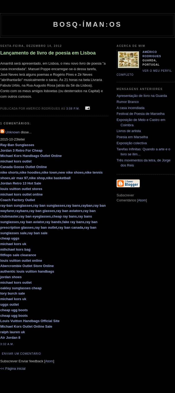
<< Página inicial (12, 369)
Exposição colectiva (132, 143)
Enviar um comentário (21, 353)
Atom (49, 361)
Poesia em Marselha (132, 137)
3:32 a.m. (7, 344)
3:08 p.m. (73, 108)
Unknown (13, 132)
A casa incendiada (131, 108)
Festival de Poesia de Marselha (140, 114)
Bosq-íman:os (87, 24)
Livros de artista (129, 131)
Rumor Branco (128, 102)
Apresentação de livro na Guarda (142, 96)
